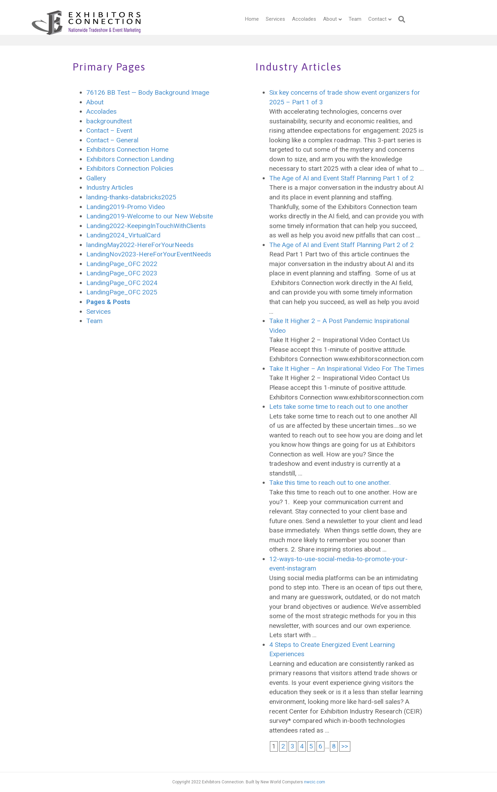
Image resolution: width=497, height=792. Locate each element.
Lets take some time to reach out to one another (338, 407)
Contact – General (112, 140)
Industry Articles (109, 187)
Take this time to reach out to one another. (330, 483)
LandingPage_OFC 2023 (121, 273)
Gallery (96, 178)
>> (344, 746)
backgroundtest (109, 121)
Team (341, 19)
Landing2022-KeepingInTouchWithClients (146, 226)
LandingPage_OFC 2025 (121, 292)
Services (262, 19)
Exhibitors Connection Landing (130, 159)
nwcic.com (314, 782)
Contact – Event (109, 130)
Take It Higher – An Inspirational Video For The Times (346, 369)
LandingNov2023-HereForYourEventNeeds (148, 254)
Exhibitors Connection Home (127, 149)
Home (238, 19)
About (316, 19)
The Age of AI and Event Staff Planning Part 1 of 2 (341, 178)
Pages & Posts (108, 302)
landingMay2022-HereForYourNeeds (140, 245)
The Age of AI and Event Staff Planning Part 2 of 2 (341, 245)
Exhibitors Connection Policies (129, 168)
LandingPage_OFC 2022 (121, 264)
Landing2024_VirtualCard (123, 235)
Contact (364, 19)
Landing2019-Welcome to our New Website (149, 216)
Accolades (291, 19)
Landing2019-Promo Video (125, 207)
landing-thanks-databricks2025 (131, 197)
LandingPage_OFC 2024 (121, 283)
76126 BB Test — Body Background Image (147, 92)
